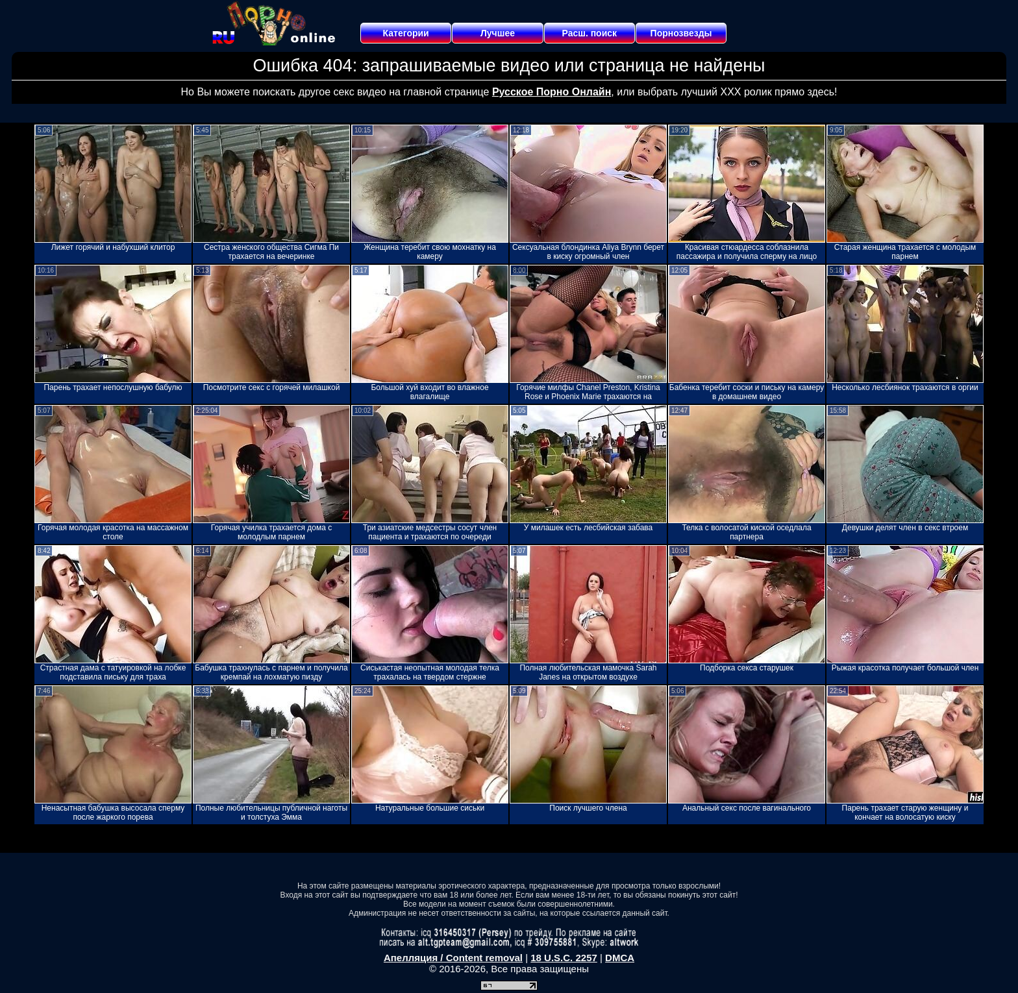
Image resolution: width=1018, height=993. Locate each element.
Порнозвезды (681, 33)
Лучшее (497, 33)
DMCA (619, 957)
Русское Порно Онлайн (551, 91)
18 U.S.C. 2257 (563, 957)
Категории (406, 33)
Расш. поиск (589, 33)
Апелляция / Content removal (453, 957)
